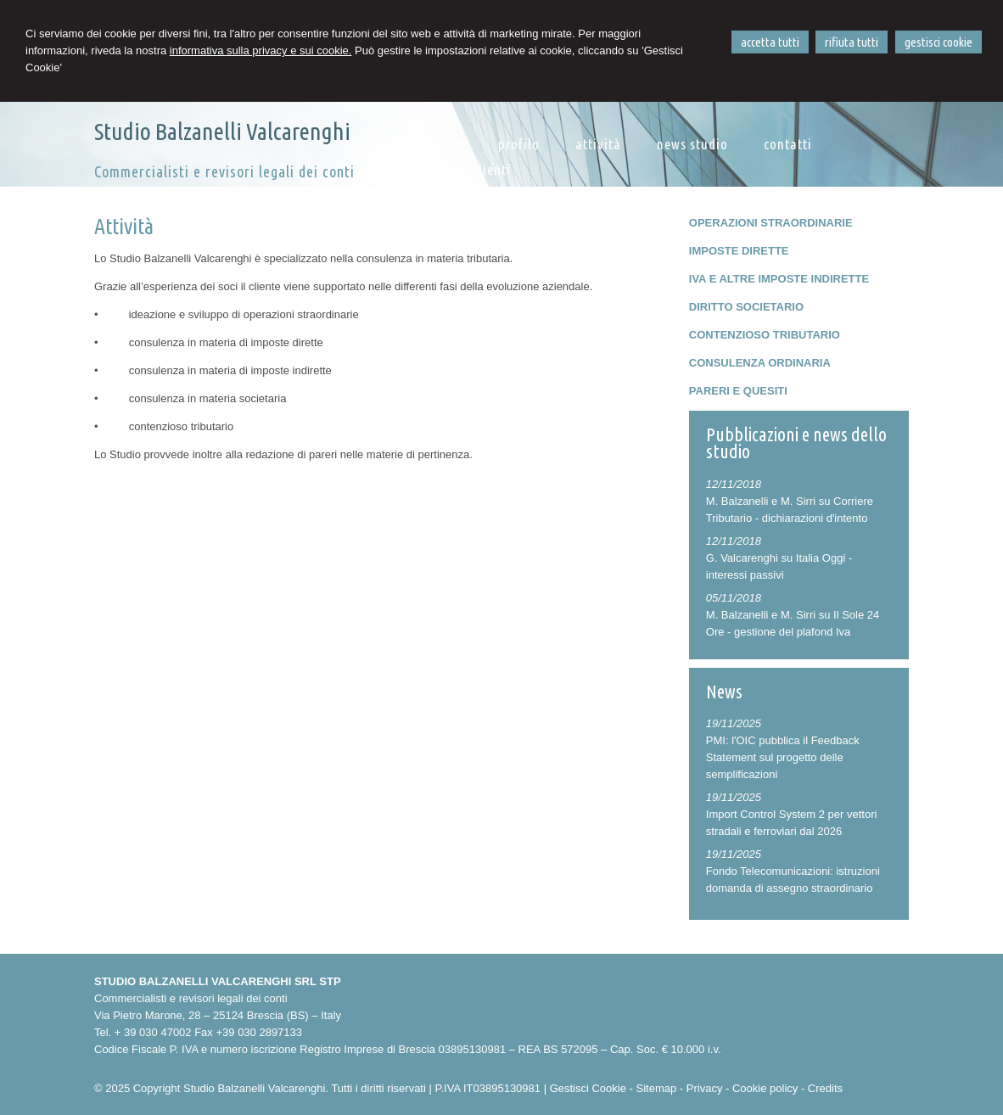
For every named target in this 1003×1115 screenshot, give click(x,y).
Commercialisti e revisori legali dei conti (224, 171)
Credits (825, 1088)
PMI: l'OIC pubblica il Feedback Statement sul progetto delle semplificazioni (783, 757)
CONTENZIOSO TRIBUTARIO (764, 334)
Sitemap (656, 1088)
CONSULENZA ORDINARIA (760, 362)
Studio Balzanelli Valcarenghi (222, 131)
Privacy (704, 1088)
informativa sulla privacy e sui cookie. (261, 50)
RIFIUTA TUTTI (851, 42)
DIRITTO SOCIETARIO (746, 306)
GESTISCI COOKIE (938, 42)
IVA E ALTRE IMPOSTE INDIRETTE (779, 278)
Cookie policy (765, 1088)
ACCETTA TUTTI (770, 42)
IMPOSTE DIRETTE (739, 250)
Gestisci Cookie (588, 1088)
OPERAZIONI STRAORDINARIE (771, 222)
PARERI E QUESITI (738, 390)
